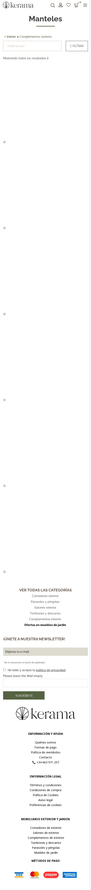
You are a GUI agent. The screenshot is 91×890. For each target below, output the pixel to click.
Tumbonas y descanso (45, 613)
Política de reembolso (45, 752)
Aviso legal (45, 800)
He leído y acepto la (37, 670)
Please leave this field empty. (23, 676)
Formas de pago (45, 747)
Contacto (45, 757)
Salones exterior (45, 607)
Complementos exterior (28, 37)
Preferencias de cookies (45, 805)
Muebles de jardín (45, 853)
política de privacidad (51, 670)
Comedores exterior (45, 596)
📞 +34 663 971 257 (45, 762)
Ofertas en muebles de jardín (45, 625)
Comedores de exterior (45, 828)
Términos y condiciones (45, 785)
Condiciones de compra (45, 790)
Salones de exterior (45, 833)
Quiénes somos (45, 742)
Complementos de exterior (45, 838)
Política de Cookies (45, 795)
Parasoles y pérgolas (45, 601)
